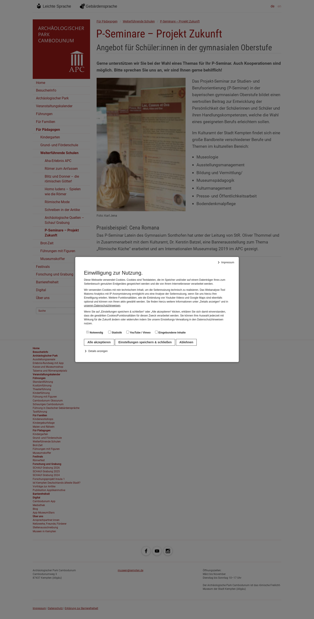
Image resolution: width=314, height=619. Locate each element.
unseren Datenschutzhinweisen (102, 305)
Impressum (227, 262)
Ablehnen (186, 342)
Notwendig (94, 332)
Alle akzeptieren (99, 342)
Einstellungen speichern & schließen (145, 342)
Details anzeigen (98, 351)
